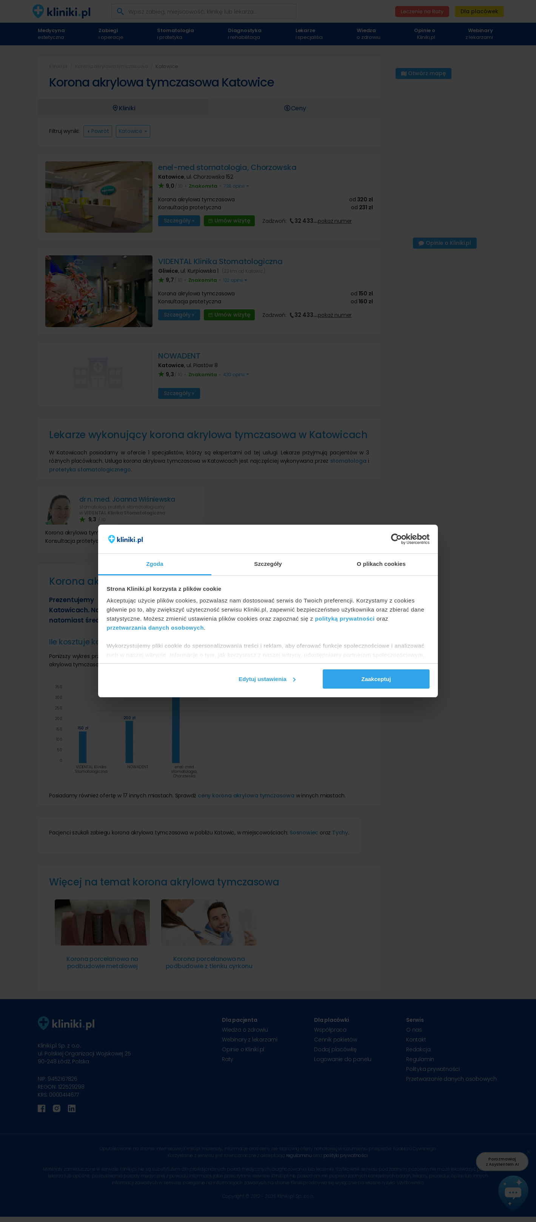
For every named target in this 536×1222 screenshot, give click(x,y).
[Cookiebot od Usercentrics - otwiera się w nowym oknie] (396, 539)
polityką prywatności (344, 618)
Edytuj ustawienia (267, 679)
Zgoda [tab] (154, 564)
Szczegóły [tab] (268, 564)
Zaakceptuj (376, 679)
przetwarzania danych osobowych (155, 627)
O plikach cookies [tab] (381, 564)
